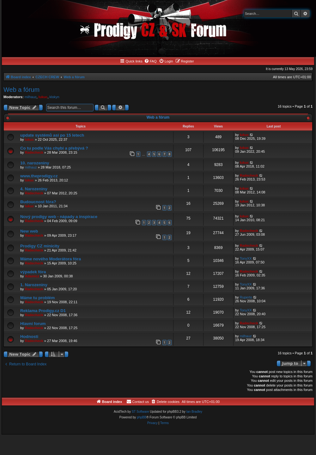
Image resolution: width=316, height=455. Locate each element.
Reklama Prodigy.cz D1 (43, 310)
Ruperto (246, 297)
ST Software (140, 411)
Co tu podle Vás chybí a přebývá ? (54, 148)
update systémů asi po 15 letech (52, 135)
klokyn (54, 97)
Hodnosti (29, 336)
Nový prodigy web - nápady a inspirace (58, 216)
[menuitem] (150, 61)
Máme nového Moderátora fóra (50, 259)
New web (29, 231)
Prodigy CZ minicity (39, 246)
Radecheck (34, 152)
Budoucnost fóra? (38, 201)
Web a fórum (21, 89)
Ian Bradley (194, 411)
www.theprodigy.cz (39, 176)
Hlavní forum (33, 323)
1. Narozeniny (33, 284)
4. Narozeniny (33, 188)
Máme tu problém (37, 297)
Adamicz (32, 276)
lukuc (43, 97)
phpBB (141, 417)
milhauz (31, 97)
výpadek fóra (33, 271)
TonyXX (246, 258)
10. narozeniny (34, 163)
